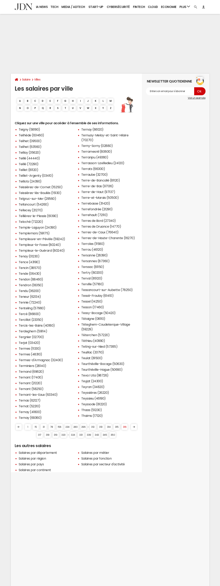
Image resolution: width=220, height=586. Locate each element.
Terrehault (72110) (94, 214)
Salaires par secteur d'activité (103, 464)
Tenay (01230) (29, 256)
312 (93, 427)
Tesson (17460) (92, 307)
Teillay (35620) (30, 152)
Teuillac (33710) (92, 352)
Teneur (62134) (30, 296)
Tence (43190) (29, 262)
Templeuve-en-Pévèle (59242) (42, 239)
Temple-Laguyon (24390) (38, 227)
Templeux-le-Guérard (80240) (42, 250)
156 (59, 427)
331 (81, 435)
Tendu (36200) (30, 290)
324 (73, 435)
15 (36, 427)
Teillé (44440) (29, 158)
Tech (54, 6)
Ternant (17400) (31, 377)
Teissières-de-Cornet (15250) (41, 187)
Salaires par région (32, 458)
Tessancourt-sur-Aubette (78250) (107, 289)
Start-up (95, 6)
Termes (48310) (30, 354)
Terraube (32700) (94, 174)
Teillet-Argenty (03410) (36, 175)
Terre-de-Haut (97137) (98, 191)
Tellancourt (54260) (34, 204)
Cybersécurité (118, 6)
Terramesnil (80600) (96, 151)
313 (101, 427)
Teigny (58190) (29, 129)
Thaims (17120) (92, 415)
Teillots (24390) (30, 181)
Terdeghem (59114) (33, 331)
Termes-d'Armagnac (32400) (41, 360)
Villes (37, 79)
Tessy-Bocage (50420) (98, 312)
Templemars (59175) (34, 233)
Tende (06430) (30, 273)
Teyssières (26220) (95, 392)
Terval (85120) (91, 278)
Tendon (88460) (31, 279)
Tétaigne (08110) (93, 318)
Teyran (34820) (93, 386)
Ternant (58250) (31, 388)
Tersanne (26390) (94, 255)
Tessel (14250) (92, 301)
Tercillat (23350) (31, 319)
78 (51, 427)
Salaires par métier (95, 452)
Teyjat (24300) (92, 381)
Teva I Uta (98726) (95, 375)
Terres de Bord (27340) (98, 220)
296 (83, 427)
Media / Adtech (73, 6)
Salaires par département (38, 452)
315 (117, 427)
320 (63, 435)
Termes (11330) (30, 348)
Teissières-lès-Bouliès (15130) (40, 192)
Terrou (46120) (92, 249)
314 (109, 427)
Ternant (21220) (30, 383)
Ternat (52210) (29, 406)
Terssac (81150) (92, 266)
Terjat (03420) (29, 342)
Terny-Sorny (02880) (97, 145)
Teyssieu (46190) (93, 398)
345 (105, 435)
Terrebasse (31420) (95, 203)
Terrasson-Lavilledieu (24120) (102, 163)
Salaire (26, 79)
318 (47, 435)
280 (75, 427)
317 (39, 435)
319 (55, 435)
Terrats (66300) (93, 168)
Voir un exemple (196, 98)
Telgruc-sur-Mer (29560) (37, 198)
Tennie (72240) (30, 302)
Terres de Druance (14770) (101, 226)
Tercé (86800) (30, 313)
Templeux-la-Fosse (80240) (40, 244)
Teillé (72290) (29, 164)
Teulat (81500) (92, 358)
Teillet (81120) (28, 169)
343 (97, 435)
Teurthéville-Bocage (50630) (102, 363)
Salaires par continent (35, 470)
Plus (184, 6)
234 (67, 427)
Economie (168, 6)
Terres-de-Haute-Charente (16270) (108, 238)
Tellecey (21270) (31, 210)
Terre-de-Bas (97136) (97, 186)
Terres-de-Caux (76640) (100, 232)
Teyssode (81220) (94, 404)
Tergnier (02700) (31, 337)
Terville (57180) (92, 284)
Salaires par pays (31, 464)
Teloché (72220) (31, 221)
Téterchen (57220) (95, 335)
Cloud (153, 6)
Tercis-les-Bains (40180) (37, 325)
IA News (42, 6)
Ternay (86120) (92, 129)
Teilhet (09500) (30, 141)
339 (89, 435)
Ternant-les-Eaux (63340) (38, 394)
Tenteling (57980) (32, 308)
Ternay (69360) (30, 417)
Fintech (139, 6)
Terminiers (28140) (32, 365)
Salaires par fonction (96, 458)
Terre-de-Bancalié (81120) (100, 180)
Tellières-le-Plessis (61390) (38, 215)
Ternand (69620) (31, 371)
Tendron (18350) (31, 285)
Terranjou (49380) (94, 157)
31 (44, 427)
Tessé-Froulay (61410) (97, 295)
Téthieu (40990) (93, 340)
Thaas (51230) (91, 409)
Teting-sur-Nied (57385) (99, 346)
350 (113, 435)
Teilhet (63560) (30, 146)
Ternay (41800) (30, 411)
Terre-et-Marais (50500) (100, 197)
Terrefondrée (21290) (97, 209)
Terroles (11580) (93, 243)
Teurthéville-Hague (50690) (102, 369)
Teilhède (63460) (31, 135)
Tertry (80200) (92, 272)
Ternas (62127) (30, 400)
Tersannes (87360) (95, 261)
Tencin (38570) (30, 267)
